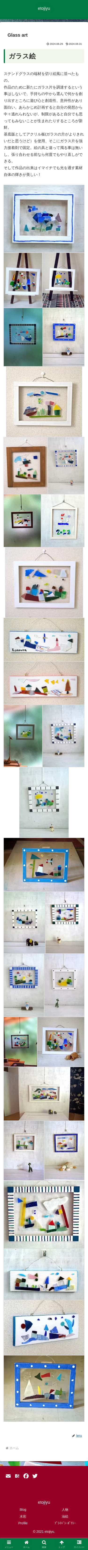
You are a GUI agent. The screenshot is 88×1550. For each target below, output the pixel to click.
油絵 (65, 1516)
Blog (23, 1509)
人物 (65, 1509)
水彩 (23, 1516)
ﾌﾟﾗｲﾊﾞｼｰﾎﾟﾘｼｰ (65, 1523)
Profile (23, 1523)
